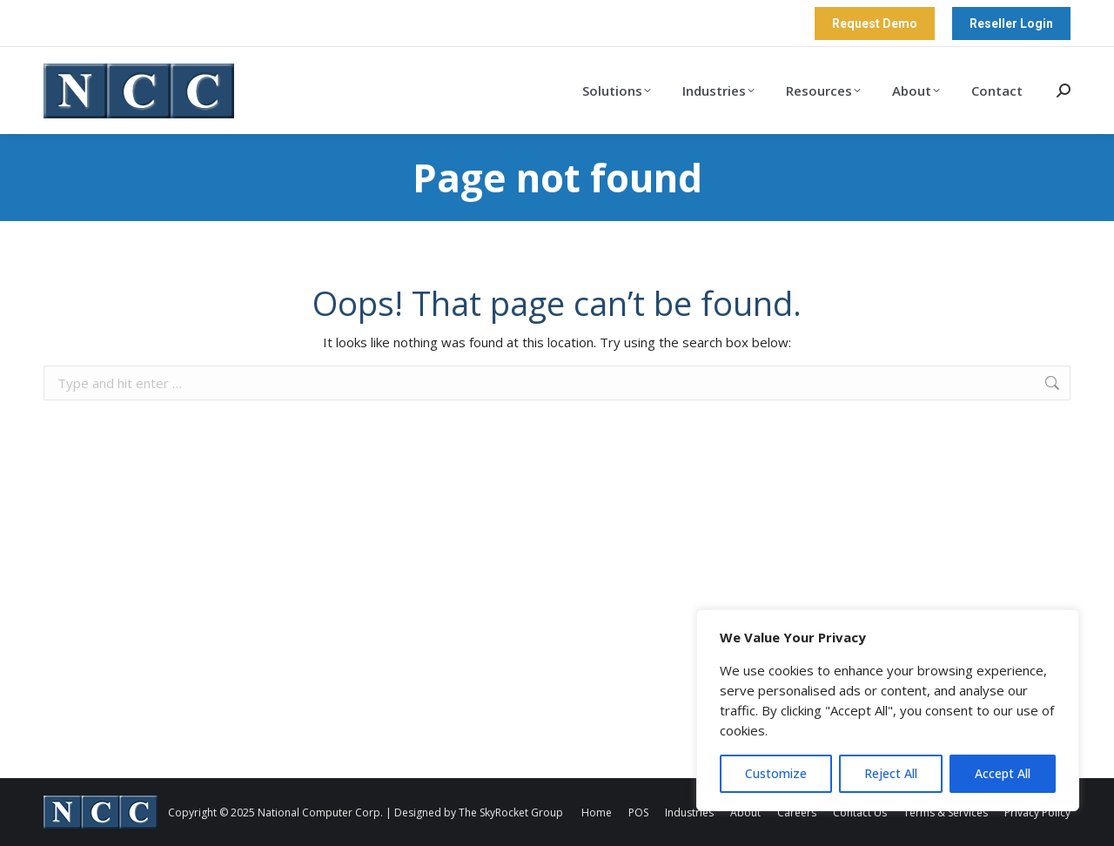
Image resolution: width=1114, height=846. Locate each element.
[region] (887, 710)
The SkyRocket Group (511, 812)
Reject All (890, 773)
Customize (776, 773)
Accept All (1002, 773)
